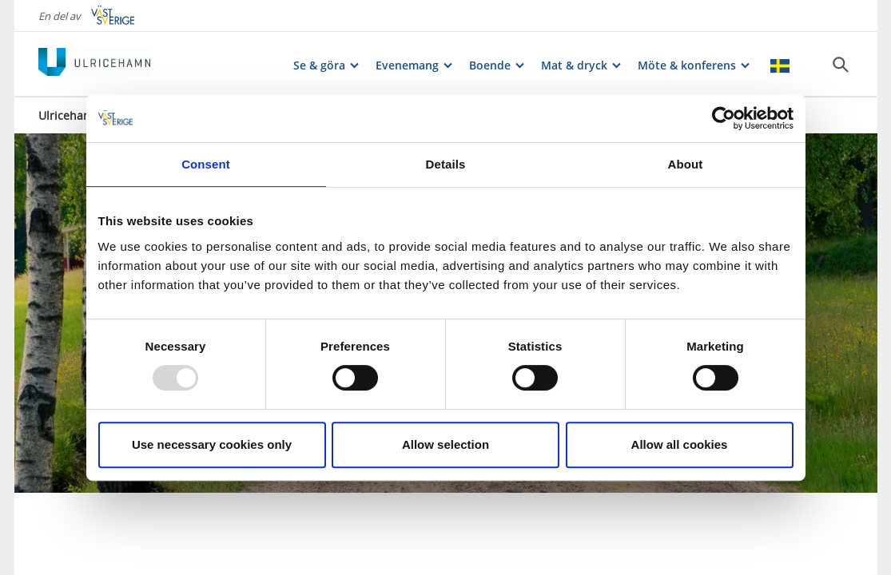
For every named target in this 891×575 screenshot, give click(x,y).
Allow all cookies (679, 444)
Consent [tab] (205, 164)
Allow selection (445, 444)
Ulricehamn (69, 115)
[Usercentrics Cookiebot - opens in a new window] (724, 118)
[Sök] (840, 64)
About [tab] (685, 164)
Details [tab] (446, 164)
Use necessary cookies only (212, 444)
